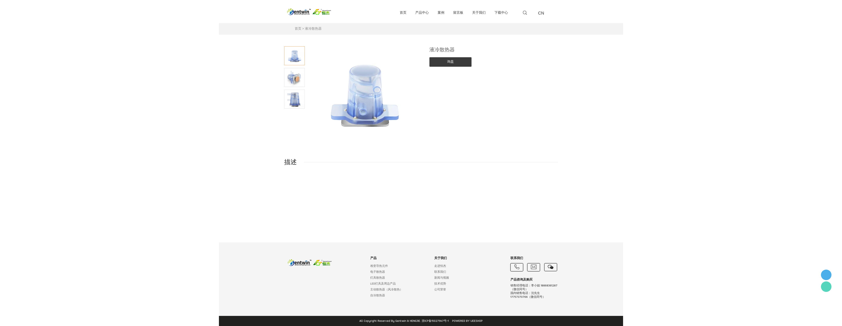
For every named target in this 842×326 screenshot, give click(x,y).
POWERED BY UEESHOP (467, 321)
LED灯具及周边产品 (383, 283)
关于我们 (479, 13)
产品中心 (422, 13)
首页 (403, 13)
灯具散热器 (377, 277)
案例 (441, 13)
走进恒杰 (440, 266)
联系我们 (440, 272)
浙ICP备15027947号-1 (435, 321)
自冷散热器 (377, 295)
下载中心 (501, 13)
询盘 (450, 62)
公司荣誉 (440, 289)
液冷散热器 (313, 29)
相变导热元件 (379, 266)
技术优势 (440, 283)
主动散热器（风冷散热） (386, 289)
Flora (826, 286)
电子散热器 (377, 272)
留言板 (458, 13)
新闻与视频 (441, 277)
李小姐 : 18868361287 (826, 275)
